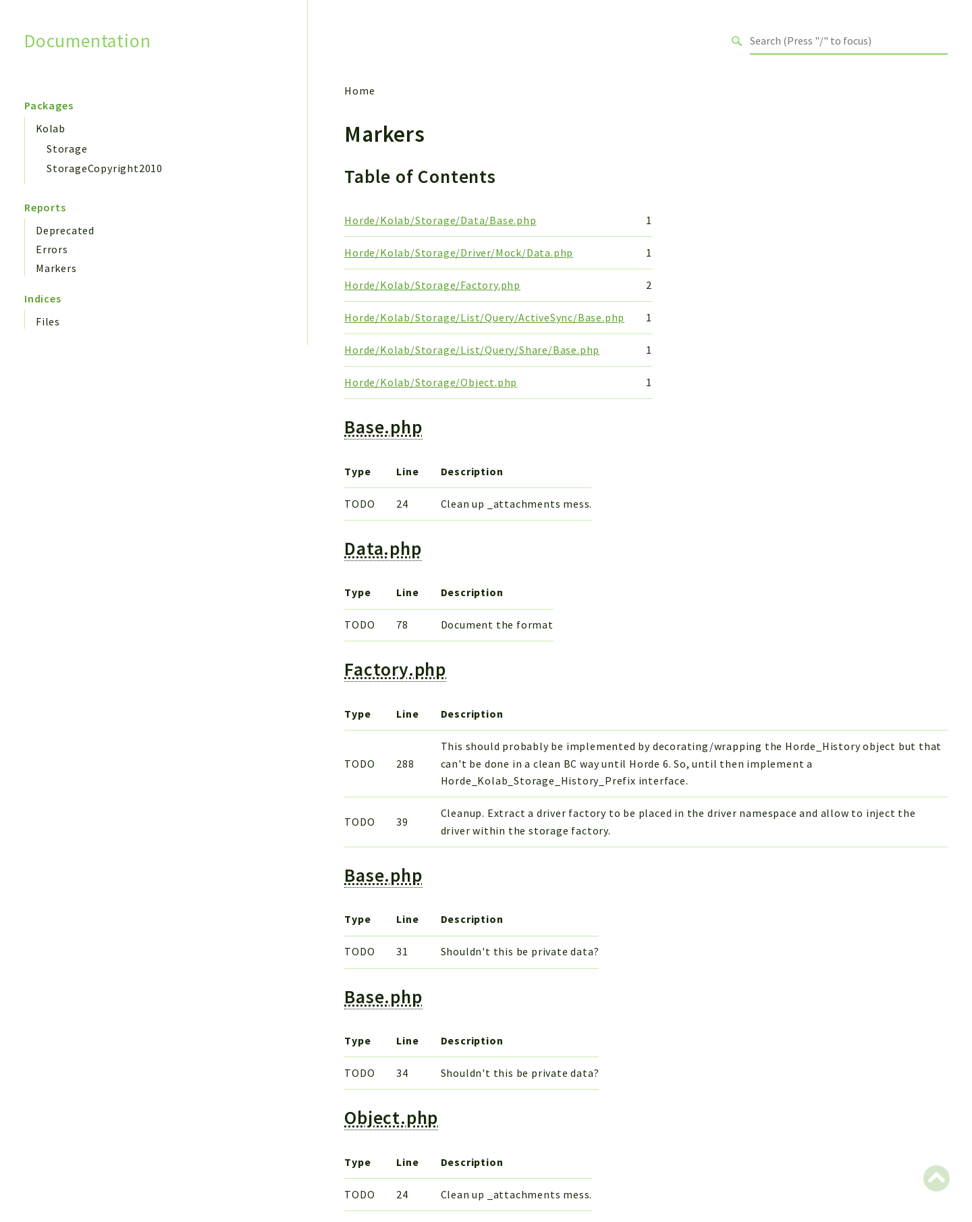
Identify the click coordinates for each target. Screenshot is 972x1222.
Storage (67, 148)
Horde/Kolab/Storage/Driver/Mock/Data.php (458, 252)
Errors (52, 249)
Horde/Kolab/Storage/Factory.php (432, 285)
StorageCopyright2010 (105, 168)
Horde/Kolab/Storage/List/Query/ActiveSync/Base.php (484, 317)
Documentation (87, 41)
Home (359, 90)
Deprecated (65, 230)
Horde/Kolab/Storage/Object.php (430, 382)
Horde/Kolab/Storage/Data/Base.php (440, 220)
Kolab (50, 128)
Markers (56, 268)
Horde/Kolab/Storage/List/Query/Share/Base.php (471, 349)
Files (48, 321)
